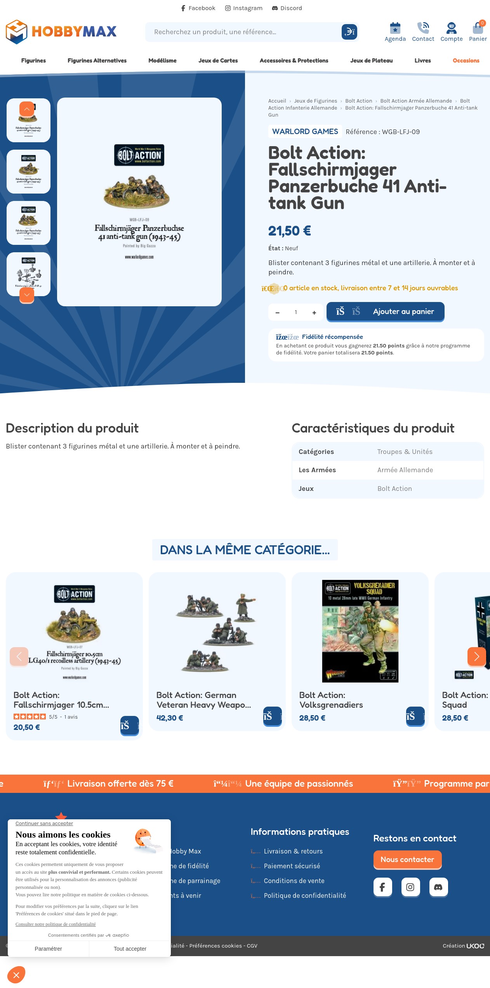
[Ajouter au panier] (415, 716)
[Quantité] (296, 312)
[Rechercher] (349, 32)
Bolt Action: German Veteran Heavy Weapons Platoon (205, 700)
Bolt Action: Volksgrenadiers (331, 700)
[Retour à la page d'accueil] (61, 32)
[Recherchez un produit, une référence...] (244, 32)
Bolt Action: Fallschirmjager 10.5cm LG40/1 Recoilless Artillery (58, 700)
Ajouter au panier (385, 311)
